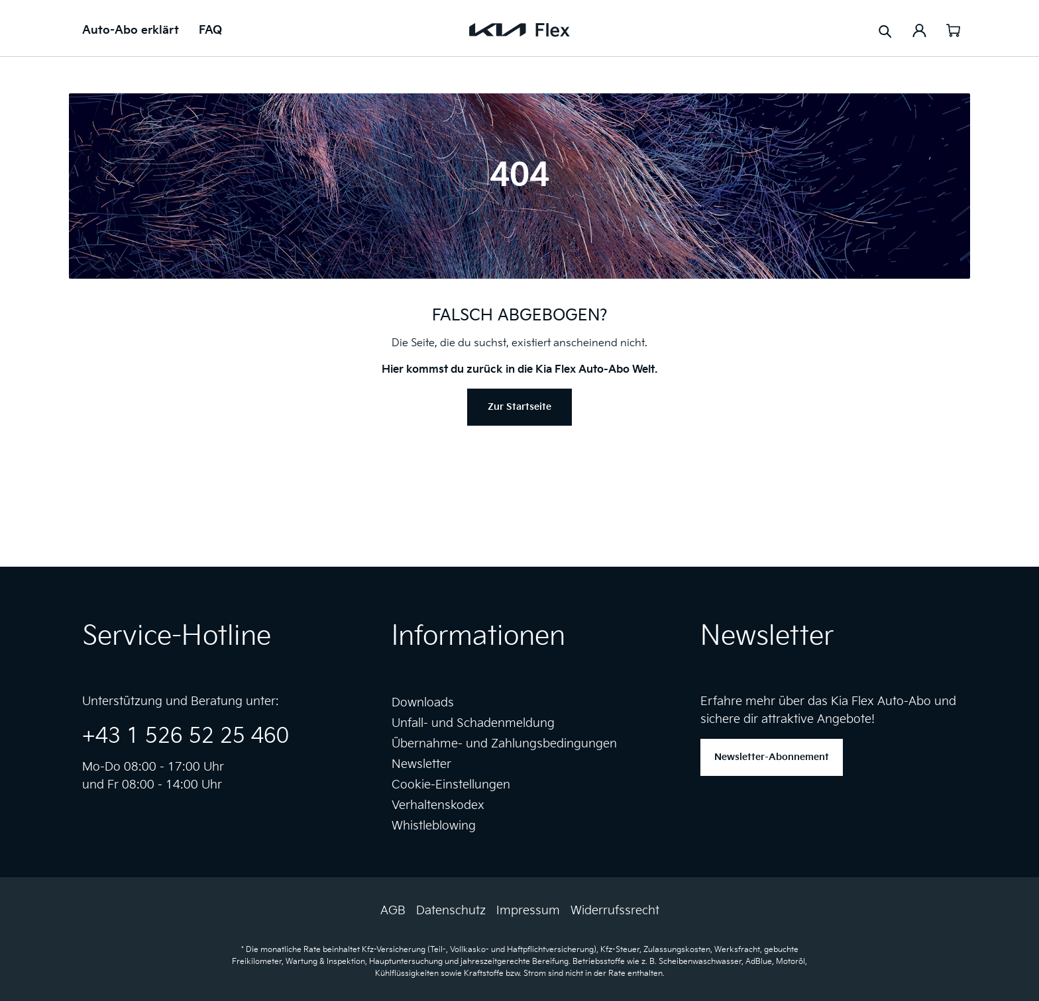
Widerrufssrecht (615, 911)
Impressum (528, 911)
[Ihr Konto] (919, 30)
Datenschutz (451, 911)
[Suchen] (885, 31)
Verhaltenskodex (438, 805)
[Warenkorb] (953, 30)
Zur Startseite (519, 406)
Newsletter (421, 764)
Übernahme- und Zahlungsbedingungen (504, 744)
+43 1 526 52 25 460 (185, 736)
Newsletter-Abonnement (771, 757)
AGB (393, 911)
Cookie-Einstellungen (451, 785)
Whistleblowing (434, 826)
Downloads (423, 703)
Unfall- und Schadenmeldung (473, 723)
